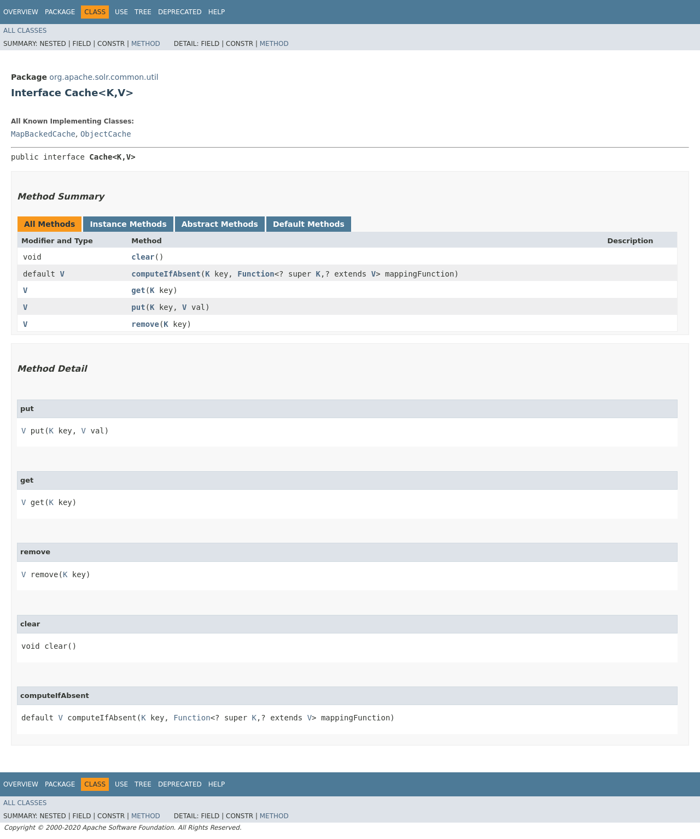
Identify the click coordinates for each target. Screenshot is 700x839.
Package (60, 12)
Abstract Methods (220, 224)
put (138, 307)
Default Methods (309, 224)
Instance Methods (128, 224)
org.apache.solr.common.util (103, 77)
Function (255, 273)
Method (145, 44)
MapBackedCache (43, 134)
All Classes (24, 30)
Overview (20, 12)
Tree (143, 12)
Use (121, 12)
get (138, 290)
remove (145, 324)
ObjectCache (105, 134)
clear (142, 257)
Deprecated (180, 12)
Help (216, 12)
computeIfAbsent (165, 273)
